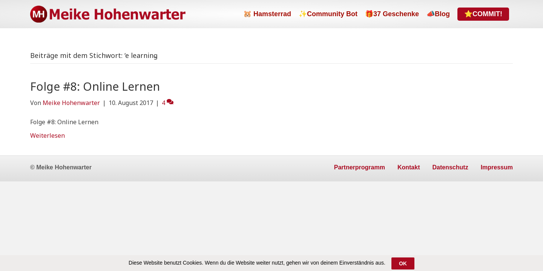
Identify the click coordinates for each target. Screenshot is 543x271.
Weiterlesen (47, 135)
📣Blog (438, 14)
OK (403, 264)
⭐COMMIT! (483, 14)
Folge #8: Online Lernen (95, 86)
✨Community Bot (328, 14)
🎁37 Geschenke (392, 14)
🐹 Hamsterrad (267, 14)
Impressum (497, 167)
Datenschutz (450, 167)
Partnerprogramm (359, 167)
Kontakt (408, 167)
